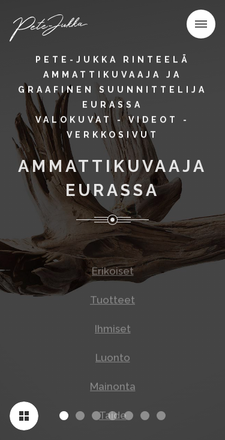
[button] (201, 24)
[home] (52, 26)
